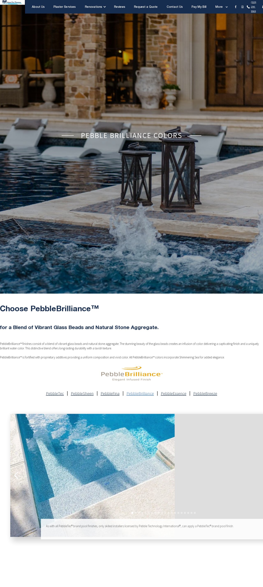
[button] (95, 6)
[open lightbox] (92, 479)
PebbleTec (55, 393)
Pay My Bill (198, 6)
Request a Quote (146, 6)
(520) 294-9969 (253, 7)
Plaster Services (64, 6)
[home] (12, 7)
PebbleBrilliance (140, 393)
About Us (38, 6)
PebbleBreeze (205, 393)
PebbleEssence (173, 393)
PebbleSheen (82, 393)
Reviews (119, 6)
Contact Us (175, 6)
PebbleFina (110, 393)
